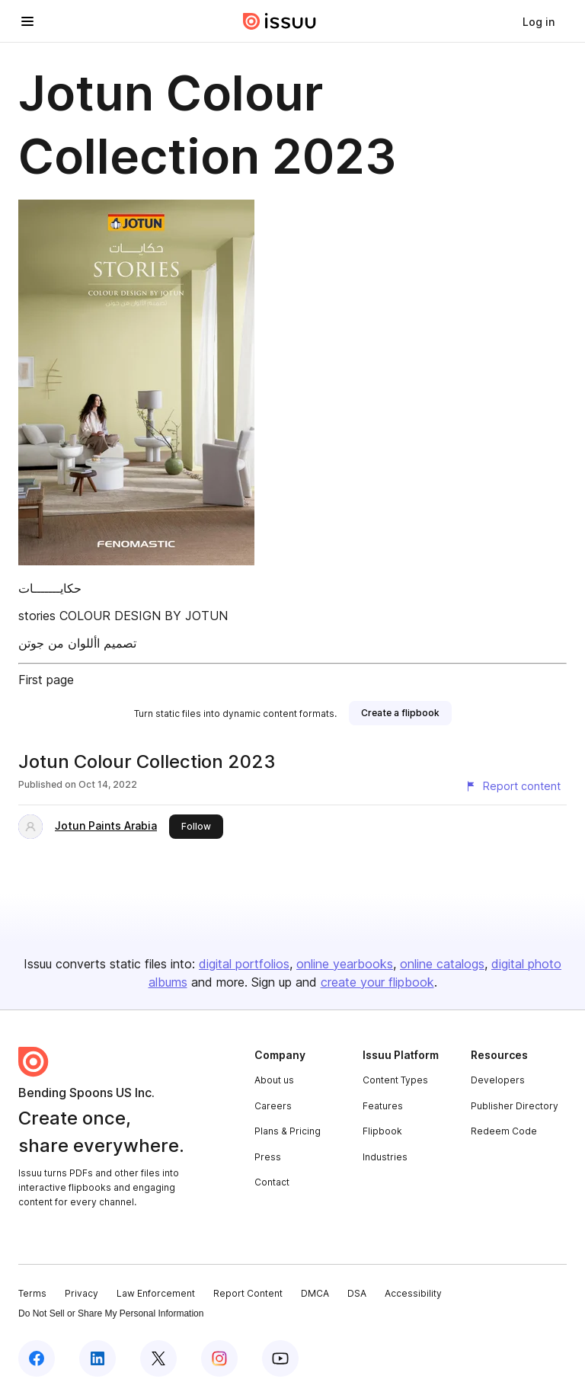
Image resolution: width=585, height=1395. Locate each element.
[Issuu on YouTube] (280, 1358)
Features (383, 1106)
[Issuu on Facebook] (36, 1358)
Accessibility (413, 1293)
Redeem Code (504, 1131)
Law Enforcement (156, 1293)
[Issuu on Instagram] (219, 1358)
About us (274, 1080)
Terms (32, 1293)
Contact (271, 1182)
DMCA (315, 1293)
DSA (356, 1293)
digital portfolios (244, 963)
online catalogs (442, 963)
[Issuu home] (279, 21)
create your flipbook (377, 982)
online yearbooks (344, 963)
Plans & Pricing (287, 1131)
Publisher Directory (514, 1106)
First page (46, 679)
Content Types (395, 1080)
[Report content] (513, 786)
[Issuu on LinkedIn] (97, 1358)
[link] (538, 21)
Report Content (248, 1293)
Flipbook (382, 1131)
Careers (273, 1106)
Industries (385, 1157)
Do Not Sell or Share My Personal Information (110, 1313)
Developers (498, 1080)
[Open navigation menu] (27, 21)
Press (267, 1157)
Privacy (81, 1293)
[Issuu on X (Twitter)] (158, 1358)
